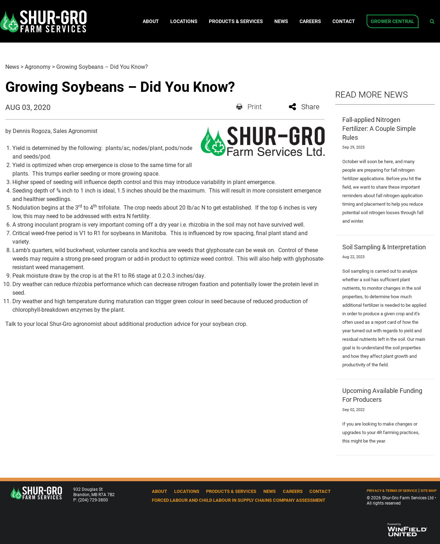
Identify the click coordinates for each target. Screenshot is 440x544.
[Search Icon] (432, 21)
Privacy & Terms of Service (392, 490)
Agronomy (38, 66)
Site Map (428, 490)
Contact (343, 21)
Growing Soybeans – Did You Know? (102, 66)
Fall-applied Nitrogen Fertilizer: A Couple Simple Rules (379, 128)
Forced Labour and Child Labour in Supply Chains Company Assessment (238, 500)
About (151, 21)
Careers (310, 21)
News (281, 21)
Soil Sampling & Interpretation (384, 247)
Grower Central (392, 21)
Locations (184, 21)
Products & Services (236, 21)
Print (249, 106)
